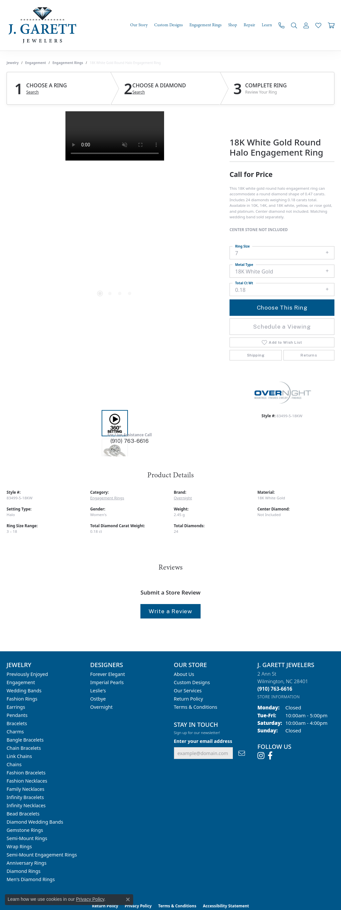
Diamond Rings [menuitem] (23, 871)
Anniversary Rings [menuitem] (26, 863)
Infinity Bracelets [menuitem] (25, 797)
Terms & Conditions (195, 707)
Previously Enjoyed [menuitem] (27, 674)
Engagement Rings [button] (205, 25)
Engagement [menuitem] (21, 682)
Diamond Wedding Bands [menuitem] (35, 822)
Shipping (255, 355)
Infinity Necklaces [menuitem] (26, 805)
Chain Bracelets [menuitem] (24, 748)
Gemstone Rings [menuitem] (25, 830)
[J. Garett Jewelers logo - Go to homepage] (44, 25)
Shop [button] (232, 25)
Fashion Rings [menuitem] (22, 699)
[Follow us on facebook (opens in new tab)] (270, 756)
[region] (114, 209)
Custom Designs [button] (168, 25)
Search (32, 92)
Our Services (188, 690)
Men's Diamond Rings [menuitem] (31, 879)
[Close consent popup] (128, 899)
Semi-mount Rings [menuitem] (27, 838)
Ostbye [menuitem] (98, 699)
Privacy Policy (90, 899)
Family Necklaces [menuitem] (25, 789)
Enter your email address (203, 741)
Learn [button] (267, 25)
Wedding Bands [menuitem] (24, 690)
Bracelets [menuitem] (17, 723)
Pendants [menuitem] (17, 715)
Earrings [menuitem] (16, 707)
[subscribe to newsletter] (242, 753)
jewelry (13, 62)
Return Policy (188, 699)
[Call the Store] (274, 688)
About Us (184, 674)
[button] (294, 25)
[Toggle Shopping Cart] (331, 25)
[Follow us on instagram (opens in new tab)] (260, 756)
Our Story (139, 25)
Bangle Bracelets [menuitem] (25, 740)
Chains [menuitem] (14, 764)
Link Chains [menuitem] (19, 756)
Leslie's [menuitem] (98, 690)
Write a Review (170, 611)
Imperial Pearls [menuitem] (107, 682)
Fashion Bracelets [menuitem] (26, 772)
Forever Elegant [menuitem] (107, 674)
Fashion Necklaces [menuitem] (27, 781)
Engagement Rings (68, 62)
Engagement (35, 62)
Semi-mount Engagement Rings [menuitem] (42, 855)
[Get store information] (278, 697)
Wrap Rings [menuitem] (19, 846)
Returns (309, 355)
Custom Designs (192, 682)
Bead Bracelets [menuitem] (23, 814)
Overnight (183, 497)
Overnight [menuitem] (101, 707)
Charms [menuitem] (15, 731)
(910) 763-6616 (129, 441)
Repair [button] (249, 25)
